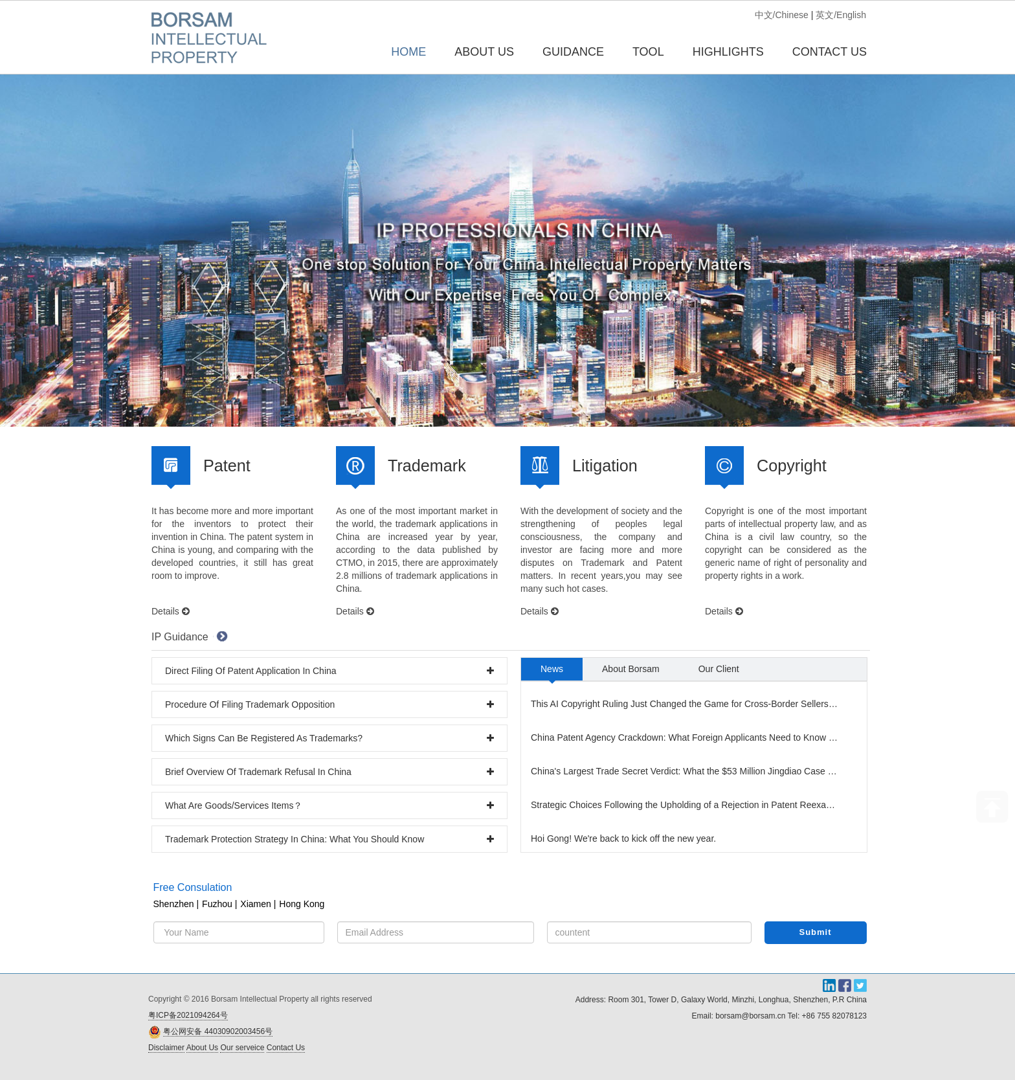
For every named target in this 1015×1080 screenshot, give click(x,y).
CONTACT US (829, 51)
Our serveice (242, 1047)
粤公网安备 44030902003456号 (218, 1031)
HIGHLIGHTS (728, 51)
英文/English (841, 15)
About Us (202, 1047)
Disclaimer (166, 1047)
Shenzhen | (176, 904)
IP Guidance (179, 636)
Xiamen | (258, 904)
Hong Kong (301, 904)
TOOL (648, 51)
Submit (815, 932)
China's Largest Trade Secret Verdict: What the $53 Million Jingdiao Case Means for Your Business (686, 771)
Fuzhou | (219, 904)
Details (170, 611)
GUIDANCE (573, 51)
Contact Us (286, 1047)
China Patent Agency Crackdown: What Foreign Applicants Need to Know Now (686, 737)
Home (408, 51)
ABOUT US (484, 51)
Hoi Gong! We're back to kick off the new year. (623, 838)
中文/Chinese (782, 15)
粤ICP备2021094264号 (188, 1015)
